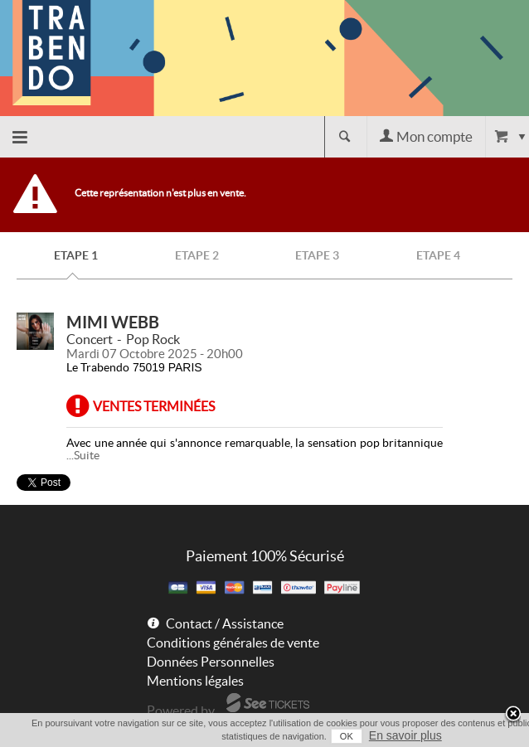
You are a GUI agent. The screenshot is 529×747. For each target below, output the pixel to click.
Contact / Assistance (225, 623)
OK (346, 736)
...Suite (82, 455)
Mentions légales (195, 680)
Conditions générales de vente (233, 642)
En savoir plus (405, 735)
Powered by (181, 710)
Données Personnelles (210, 661)
